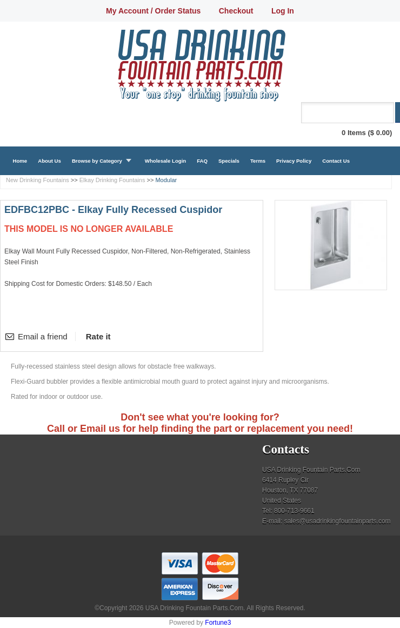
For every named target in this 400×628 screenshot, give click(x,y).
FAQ (202, 161)
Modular (166, 180)
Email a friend (43, 336)
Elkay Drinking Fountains (112, 180)
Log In (282, 10)
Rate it (98, 336)
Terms (257, 161)
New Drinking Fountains (37, 180)
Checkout (236, 10)
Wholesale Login (165, 161)
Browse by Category (97, 161)
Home (20, 161)
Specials (228, 161)
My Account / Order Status (153, 10)
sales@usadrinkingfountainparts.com (337, 521)
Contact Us (336, 161)
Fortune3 (218, 622)
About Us (49, 161)
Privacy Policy (293, 161)
